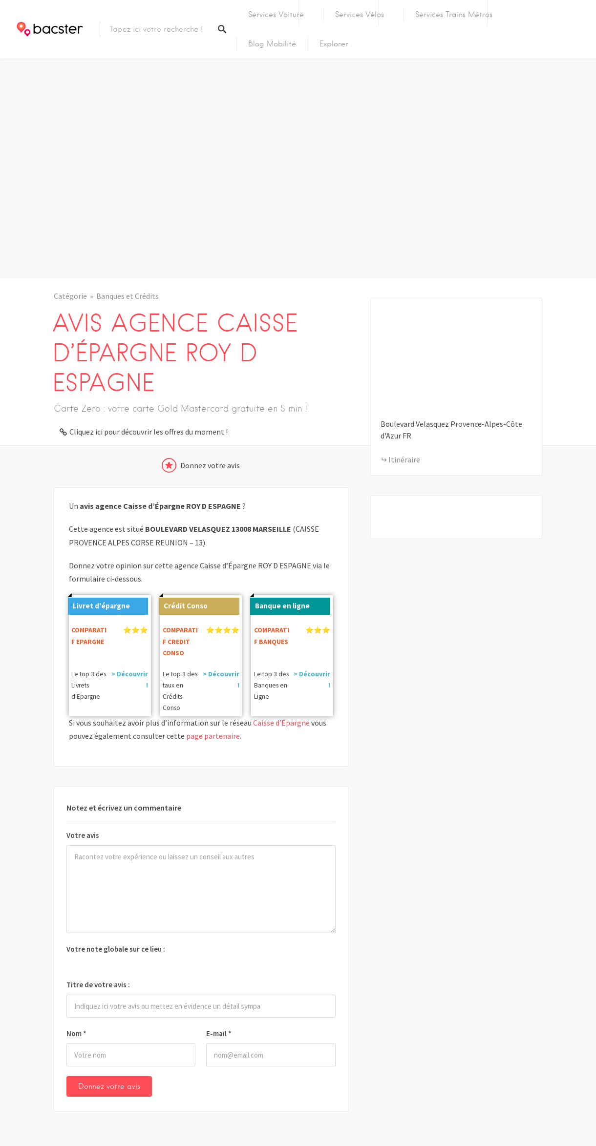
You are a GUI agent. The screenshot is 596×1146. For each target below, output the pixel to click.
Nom (76, 1033)
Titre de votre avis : (98, 984)
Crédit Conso (183, 604)
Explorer (333, 44)
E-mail (219, 1033)
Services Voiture (276, 14)
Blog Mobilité (272, 44)
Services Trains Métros (453, 14)
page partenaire (213, 736)
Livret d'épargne (99, 604)
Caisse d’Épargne (281, 723)
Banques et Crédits (127, 296)
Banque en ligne (280, 604)
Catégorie (70, 296)
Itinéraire (404, 459)
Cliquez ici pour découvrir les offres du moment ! (148, 432)
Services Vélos (359, 14)
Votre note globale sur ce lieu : (115, 949)
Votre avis (82, 835)
